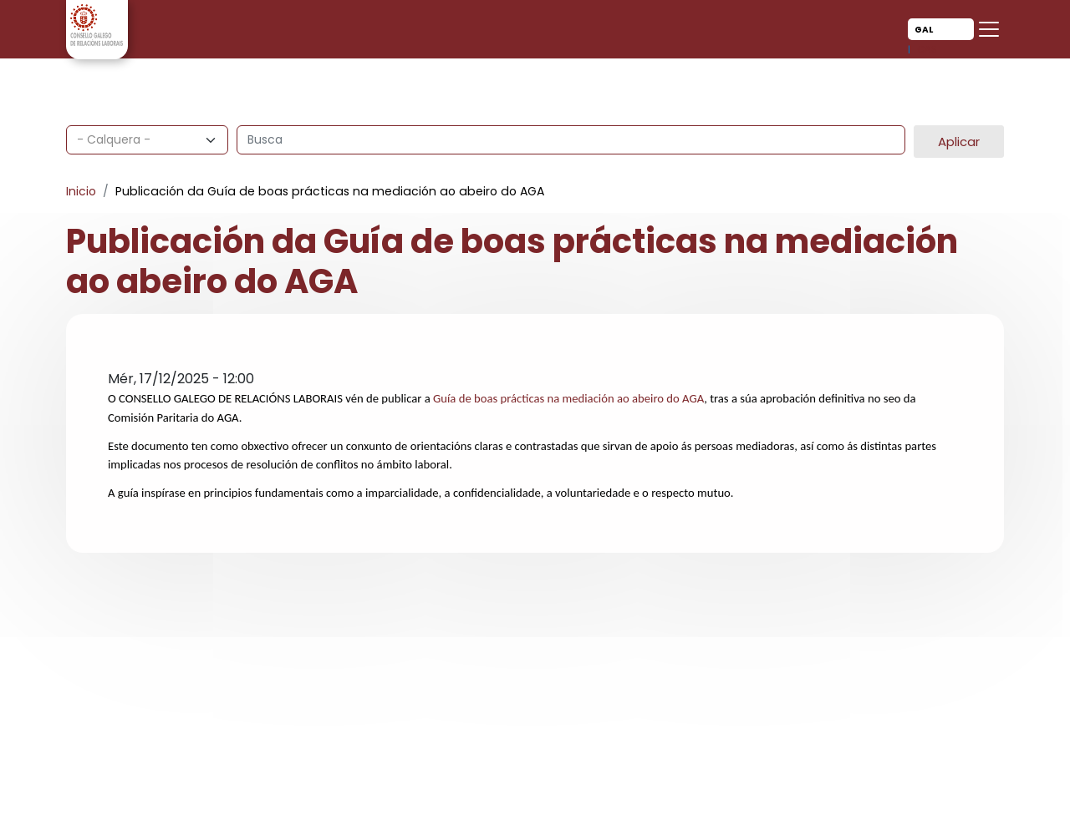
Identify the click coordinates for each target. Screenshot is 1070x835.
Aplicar (959, 141)
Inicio (81, 191)
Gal (924, 29)
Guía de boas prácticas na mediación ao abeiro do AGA (568, 398)
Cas (927, 49)
